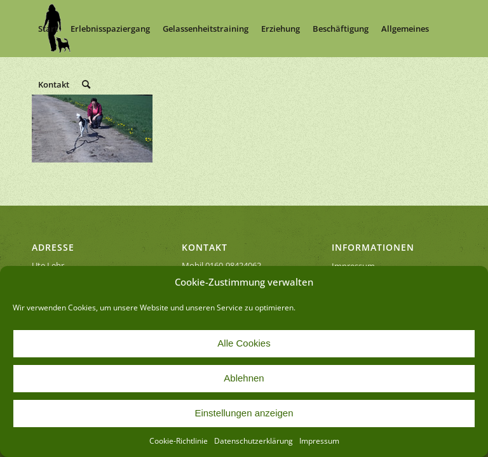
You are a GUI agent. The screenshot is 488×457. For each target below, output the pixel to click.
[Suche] (86, 84)
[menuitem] (48, 28)
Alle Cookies (243, 343)
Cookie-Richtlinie (178, 440)
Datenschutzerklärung (253, 440)
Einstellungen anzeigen (243, 412)
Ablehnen (244, 378)
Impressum (319, 440)
